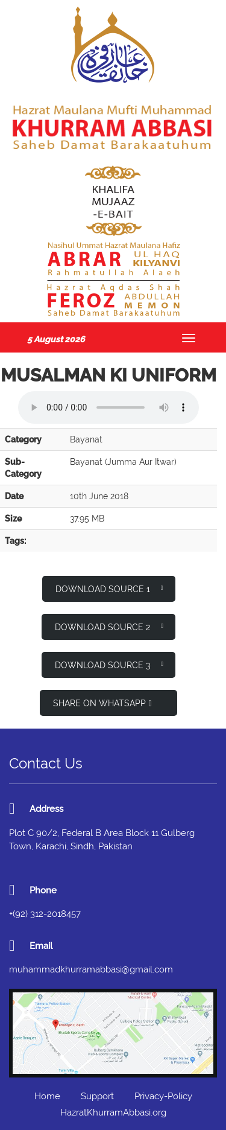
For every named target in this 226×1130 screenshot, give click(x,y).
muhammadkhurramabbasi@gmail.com (91, 969)
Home (47, 1096)
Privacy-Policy (163, 1096)
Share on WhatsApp (102, 703)
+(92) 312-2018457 (45, 913)
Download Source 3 (109, 664)
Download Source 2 (109, 626)
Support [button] (97, 1096)
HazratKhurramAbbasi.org (113, 1112)
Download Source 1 (109, 588)
